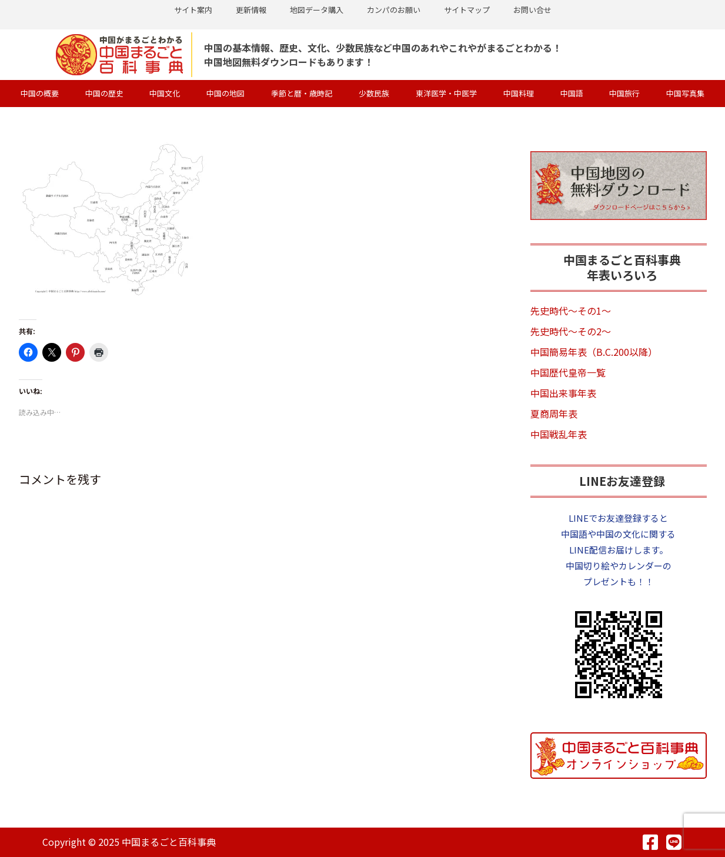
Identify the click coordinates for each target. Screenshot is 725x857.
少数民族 (374, 93)
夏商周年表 (553, 413)
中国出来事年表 (563, 393)
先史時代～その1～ (570, 311)
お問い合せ (532, 9)
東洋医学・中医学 (446, 93)
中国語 (571, 93)
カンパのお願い (393, 9)
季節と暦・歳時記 (301, 93)
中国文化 (164, 93)
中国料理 (518, 93)
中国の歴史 (104, 93)
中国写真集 (685, 93)
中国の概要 (40, 93)
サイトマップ (467, 9)
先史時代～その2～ (570, 331)
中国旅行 (624, 93)
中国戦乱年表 (558, 434)
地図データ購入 (316, 9)
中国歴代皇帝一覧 (568, 372)
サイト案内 (193, 9)
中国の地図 (225, 93)
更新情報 (251, 9)
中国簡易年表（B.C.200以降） (593, 352)
